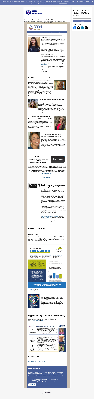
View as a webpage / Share (47, 22)
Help (52, 395)
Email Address (76, 15)
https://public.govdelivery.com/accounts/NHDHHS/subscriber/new (45, 379)
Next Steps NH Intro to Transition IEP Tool (36, 361)
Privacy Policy (43, 395)
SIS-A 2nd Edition (36, 320)
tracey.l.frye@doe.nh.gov (47, 217)
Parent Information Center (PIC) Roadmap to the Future (39, 359)
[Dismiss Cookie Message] (92, 1)
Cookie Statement (63, 3)
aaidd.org (43, 320)
